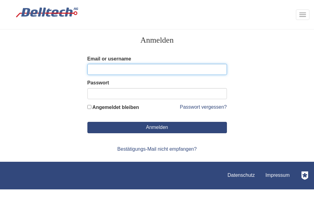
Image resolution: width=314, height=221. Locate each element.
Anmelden (157, 127)
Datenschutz (241, 175)
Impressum (277, 175)
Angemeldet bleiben (113, 107)
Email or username (109, 58)
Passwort (98, 82)
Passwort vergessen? (203, 107)
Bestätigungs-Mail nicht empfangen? (157, 149)
